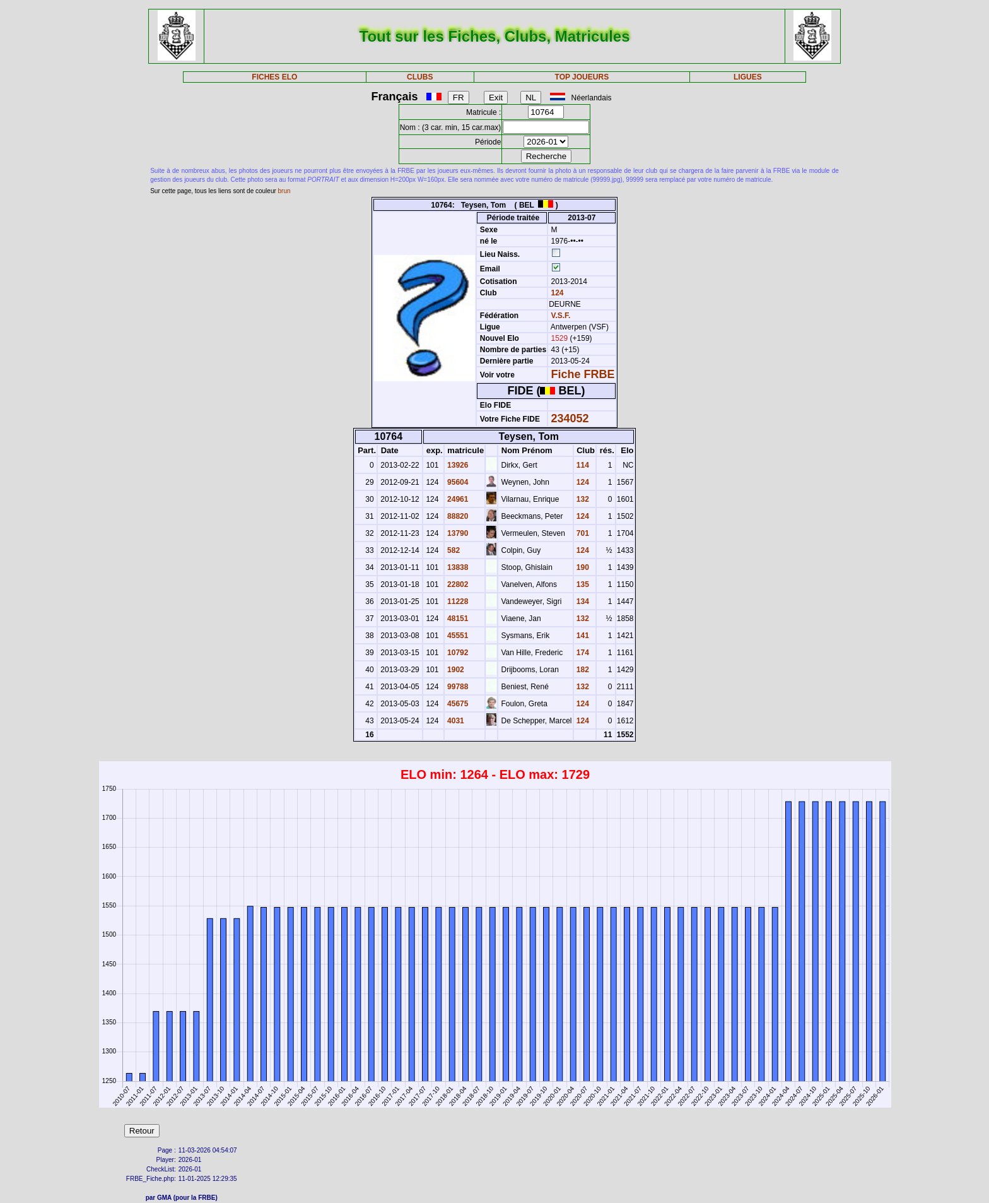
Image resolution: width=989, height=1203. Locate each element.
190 (582, 567)
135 (582, 584)
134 (582, 601)
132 (582, 499)
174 (582, 652)
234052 (570, 418)
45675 (457, 703)
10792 (457, 652)
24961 (457, 499)
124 (556, 292)
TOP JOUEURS (582, 77)
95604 (457, 482)
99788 (457, 686)
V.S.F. (561, 315)
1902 (454, 669)
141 (582, 635)
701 (582, 533)
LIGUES (748, 77)
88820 (457, 516)
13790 (457, 533)
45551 (457, 635)
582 (452, 550)
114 (582, 465)
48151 (457, 618)
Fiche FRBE (583, 374)
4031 (454, 720)
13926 (457, 465)
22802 (457, 584)
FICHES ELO (274, 77)
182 (582, 669)
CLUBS (420, 77)
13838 (457, 567)
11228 (457, 601)
